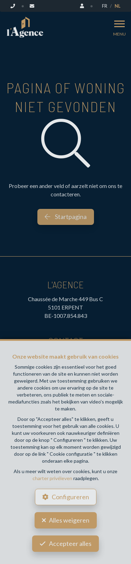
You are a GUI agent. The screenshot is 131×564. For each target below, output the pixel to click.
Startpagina (66, 216)
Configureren (70, 497)
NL (118, 6)
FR (104, 6)
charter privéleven (52, 478)
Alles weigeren (69, 520)
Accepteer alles (70, 543)
